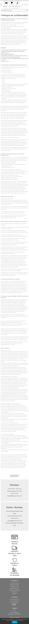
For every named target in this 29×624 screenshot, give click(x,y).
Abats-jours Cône (14, 586)
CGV (14, 610)
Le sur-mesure (14, 603)
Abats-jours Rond (14, 583)
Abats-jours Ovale (14, 584)
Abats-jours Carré (14, 588)
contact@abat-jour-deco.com (14, 496)
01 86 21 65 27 (14, 493)
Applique (14, 593)
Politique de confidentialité (14, 614)
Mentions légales (14, 612)
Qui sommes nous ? (14, 599)
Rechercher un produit (7, 10)
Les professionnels (14, 601)
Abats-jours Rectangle (14, 590)
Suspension (14, 591)
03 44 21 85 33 (14, 518)
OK (14, 622)
